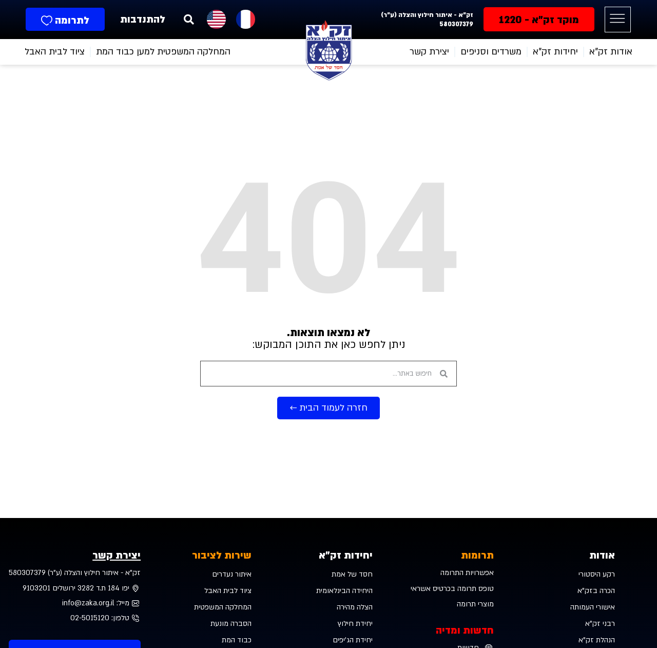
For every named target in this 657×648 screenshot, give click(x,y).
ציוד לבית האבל (55, 52)
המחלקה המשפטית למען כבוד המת (163, 52)
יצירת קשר (429, 52)
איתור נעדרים (232, 574)
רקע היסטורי (596, 574)
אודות (602, 555)
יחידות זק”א (555, 52)
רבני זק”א (600, 623)
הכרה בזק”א (596, 591)
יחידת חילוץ (355, 623)
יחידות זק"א (346, 555)
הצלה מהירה (355, 607)
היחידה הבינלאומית (344, 591)
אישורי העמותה (592, 607)
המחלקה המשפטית (223, 607)
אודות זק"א (610, 52)
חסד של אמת (352, 574)
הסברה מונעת (231, 623)
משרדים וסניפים (490, 52)
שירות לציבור (222, 555)
